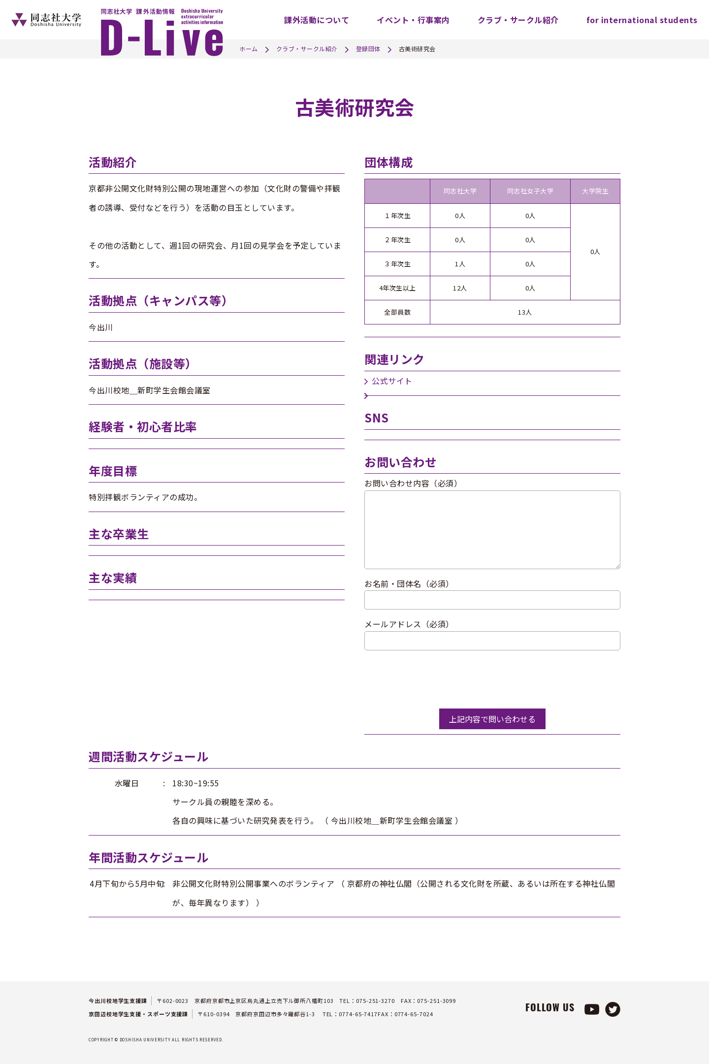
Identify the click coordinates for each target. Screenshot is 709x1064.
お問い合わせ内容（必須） (413, 483)
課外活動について (316, 19)
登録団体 (368, 48)
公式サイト (392, 381)
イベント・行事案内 (413, 19)
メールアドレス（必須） (409, 623)
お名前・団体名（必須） (409, 583)
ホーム (248, 48)
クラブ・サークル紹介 (518, 19)
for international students (642, 19)
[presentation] (439, 679)
